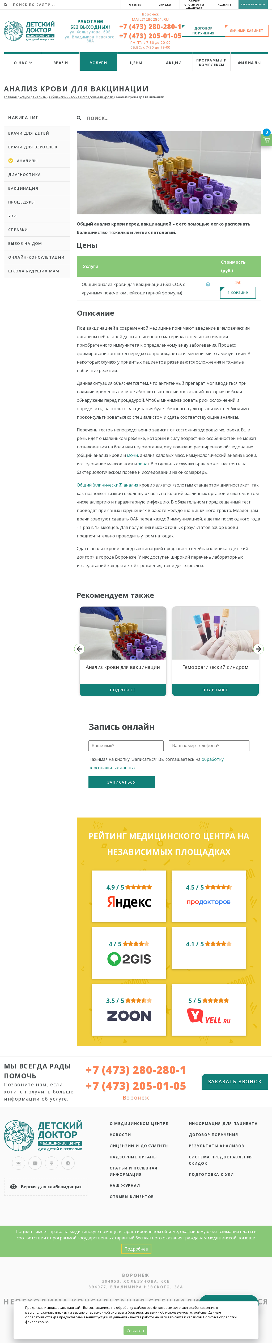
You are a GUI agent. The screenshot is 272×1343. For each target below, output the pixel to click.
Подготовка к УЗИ (211, 1174)
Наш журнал (125, 1185)
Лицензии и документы (139, 1145)
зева (142, 464)
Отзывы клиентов (132, 1196)
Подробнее (123, 689)
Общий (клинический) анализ (107, 485)
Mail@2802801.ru (150, 19)
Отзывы (135, 4)
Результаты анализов (216, 1145)
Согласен (135, 1330)
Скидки (165, 4)
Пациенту (224, 4)
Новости (120, 1134)
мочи (132, 455)
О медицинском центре (139, 1123)
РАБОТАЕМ (90, 21)
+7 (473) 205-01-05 (150, 35)
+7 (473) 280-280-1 (150, 26)
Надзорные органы (133, 1156)
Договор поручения (213, 1134)
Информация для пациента (223, 1123)
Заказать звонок (253, 4)
